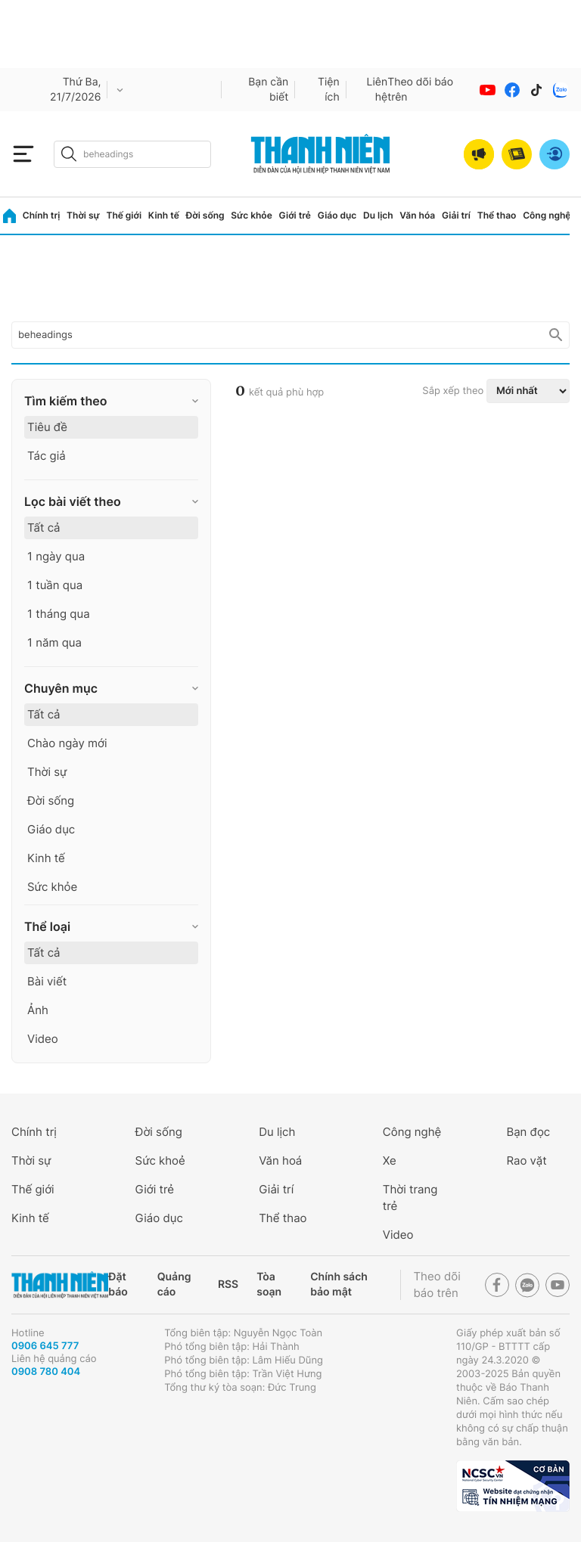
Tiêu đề (47, 427)
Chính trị (42, 215)
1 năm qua (54, 642)
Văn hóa (417, 215)
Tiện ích (329, 89)
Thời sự (83, 215)
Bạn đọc (528, 1132)
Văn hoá (280, 1160)
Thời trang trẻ (410, 1197)
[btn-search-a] (69, 153)
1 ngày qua (56, 556)
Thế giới (123, 215)
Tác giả (46, 455)
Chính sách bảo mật (339, 1284)
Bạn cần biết (268, 89)
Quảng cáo (174, 1284)
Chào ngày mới (67, 743)
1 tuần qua (54, 585)
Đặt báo (117, 1284)
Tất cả (44, 527)
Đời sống (205, 215)
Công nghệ (546, 215)
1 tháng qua (58, 614)
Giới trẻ (295, 215)
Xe (389, 1160)
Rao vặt (526, 1160)
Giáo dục (337, 215)
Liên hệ (377, 89)
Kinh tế (163, 215)
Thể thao (497, 215)
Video (42, 1039)
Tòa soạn (268, 1284)
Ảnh (37, 1010)
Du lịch (378, 215)
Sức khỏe (251, 215)
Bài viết (47, 981)
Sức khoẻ (160, 1160)
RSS (228, 1284)
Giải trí (456, 215)
